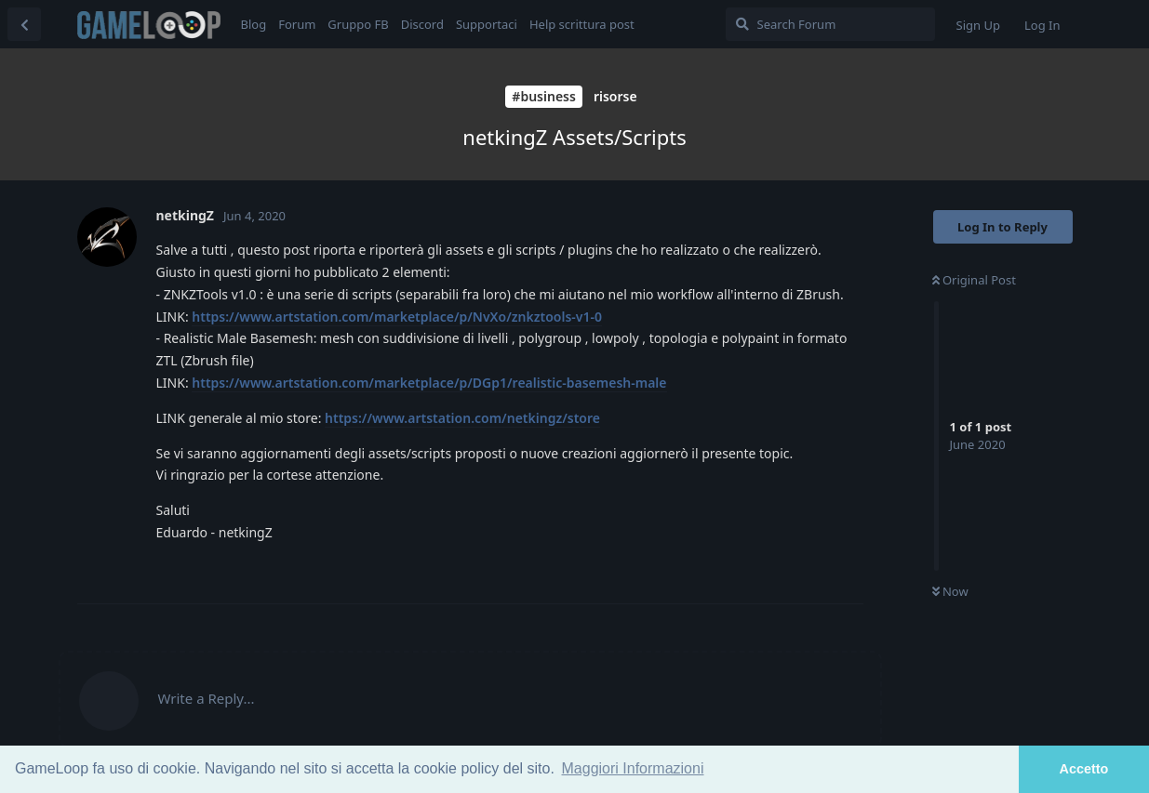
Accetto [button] (1084, 768)
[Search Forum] (830, 24)
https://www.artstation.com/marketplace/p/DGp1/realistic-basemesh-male (429, 382)
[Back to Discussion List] (24, 24)
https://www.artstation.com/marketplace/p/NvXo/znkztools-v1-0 (397, 316)
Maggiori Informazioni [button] (633, 768)
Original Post (974, 279)
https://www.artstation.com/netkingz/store (462, 418)
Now (950, 591)
